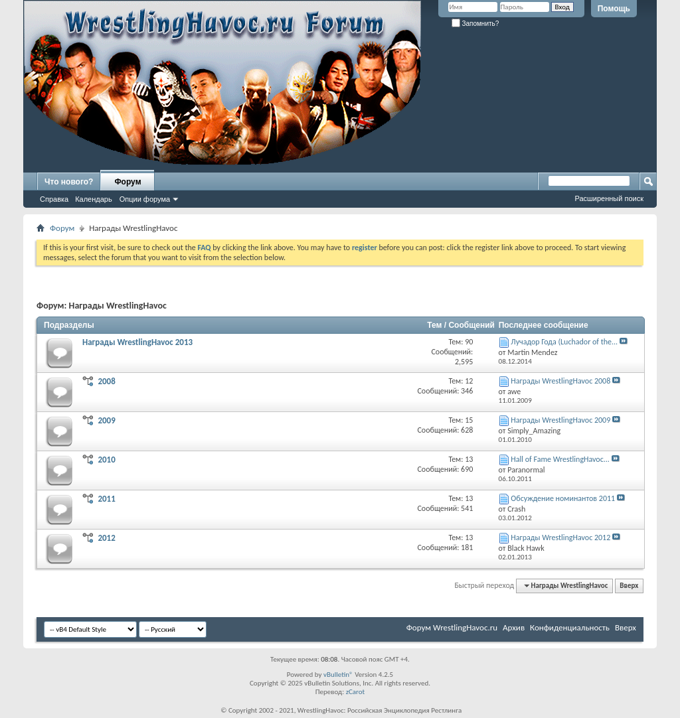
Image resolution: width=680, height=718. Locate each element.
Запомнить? (475, 23)
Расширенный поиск (608, 198)
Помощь (614, 8)
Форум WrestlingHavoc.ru (451, 627)
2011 (106, 499)
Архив (514, 627)
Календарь (93, 199)
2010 (106, 460)
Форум (127, 181)
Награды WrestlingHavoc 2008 (560, 381)
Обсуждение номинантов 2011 (563, 498)
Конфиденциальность (570, 627)
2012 (106, 538)
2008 (106, 381)
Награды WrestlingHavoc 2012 (560, 537)
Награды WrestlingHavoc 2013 (137, 342)
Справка (54, 199)
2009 (106, 420)
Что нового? (68, 181)
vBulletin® (338, 674)
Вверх (629, 585)
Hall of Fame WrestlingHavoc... (560, 459)
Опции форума (145, 199)
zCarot (355, 691)
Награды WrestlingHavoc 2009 (560, 420)
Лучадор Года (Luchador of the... (564, 341)
